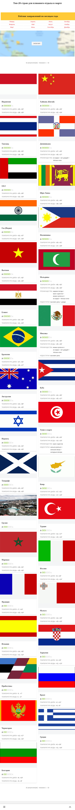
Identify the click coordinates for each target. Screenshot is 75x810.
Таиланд (5, 144)
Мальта (43, 611)
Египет (5, 312)
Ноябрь (67, 24)
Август (50, 24)
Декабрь (67, 27)
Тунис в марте (46, 430)
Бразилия (6, 354)
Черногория (7, 728)
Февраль (12, 24)
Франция (5, 602)
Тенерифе (6, 481)
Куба (42, 388)
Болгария (6, 770)
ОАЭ (4, 186)
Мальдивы (44, 277)
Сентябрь (50, 27)
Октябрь (67, 21)
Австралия (6, 396)
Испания (5, 644)
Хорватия (44, 653)
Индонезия (6, 102)
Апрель (33, 21)
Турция (43, 526)
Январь (11, 21)
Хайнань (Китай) (47, 102)
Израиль (5, 439)
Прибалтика (7, 686)
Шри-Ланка (45, 193)
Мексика (43, 333)
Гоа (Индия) (7, 228)
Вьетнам (5, 270)
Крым (42, 695)
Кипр (42, 484)
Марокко (5, 560)
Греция (43, 737)
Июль (51, 21)
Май (33, 24)
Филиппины (45, 235)
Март (12, 27)
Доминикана (45, 144)
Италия (43, 569)
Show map (36, 43)
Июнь (33, 27)
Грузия (4, 523)
